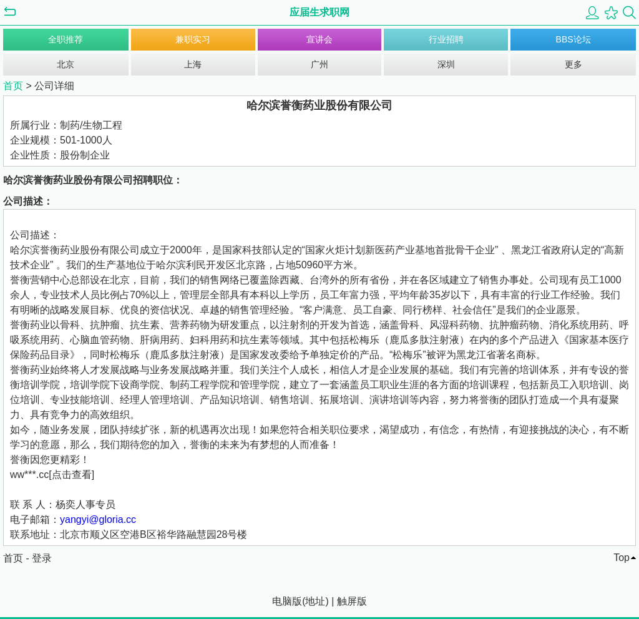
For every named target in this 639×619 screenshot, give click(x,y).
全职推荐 (65, 39)
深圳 (446, 64)
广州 (319, 64)
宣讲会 (319, 39)
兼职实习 (192, 39)
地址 (315, 601)
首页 (13, 85)
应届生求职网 (319, 12)
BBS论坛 (573, 39)
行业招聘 (446, 39)
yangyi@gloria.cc (98, 519)
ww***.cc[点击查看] (52, 474)
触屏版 (352, 601)
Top (621, 557)
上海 (193, 64)
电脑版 (287, 601)
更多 (573, 64)
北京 (65, 64)
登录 (42, 558)
